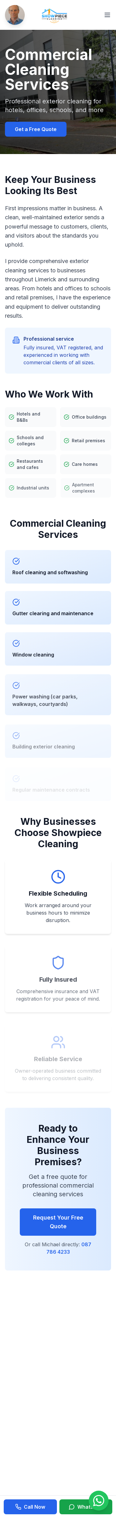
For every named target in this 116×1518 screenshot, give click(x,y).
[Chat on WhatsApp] (99, 1501)
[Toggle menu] (107, 15)
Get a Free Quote (36, 129)
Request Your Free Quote (58, 1221)
